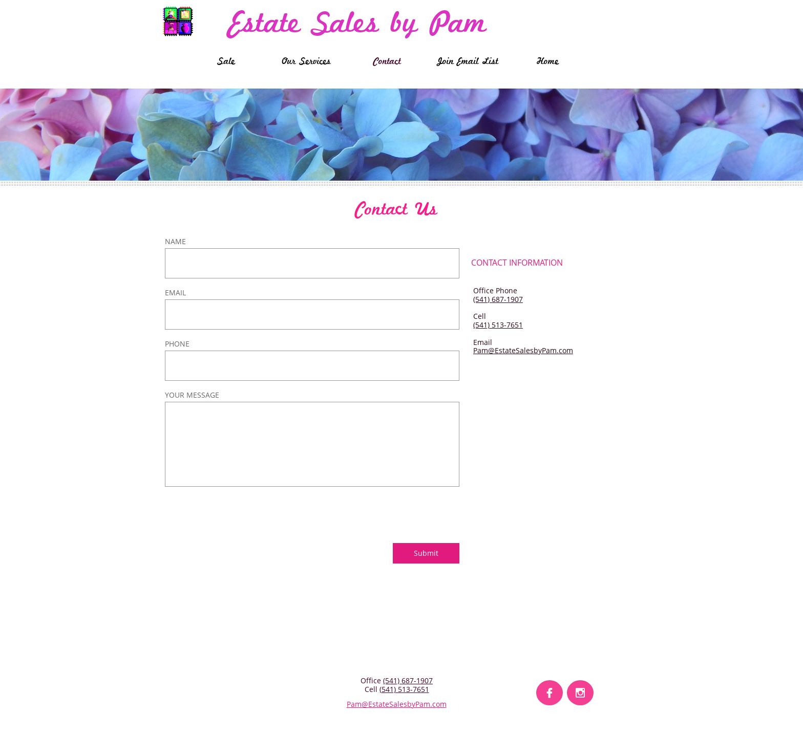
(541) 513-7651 (498, 325)
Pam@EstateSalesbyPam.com (523, 350)
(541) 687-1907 (498, 299)
